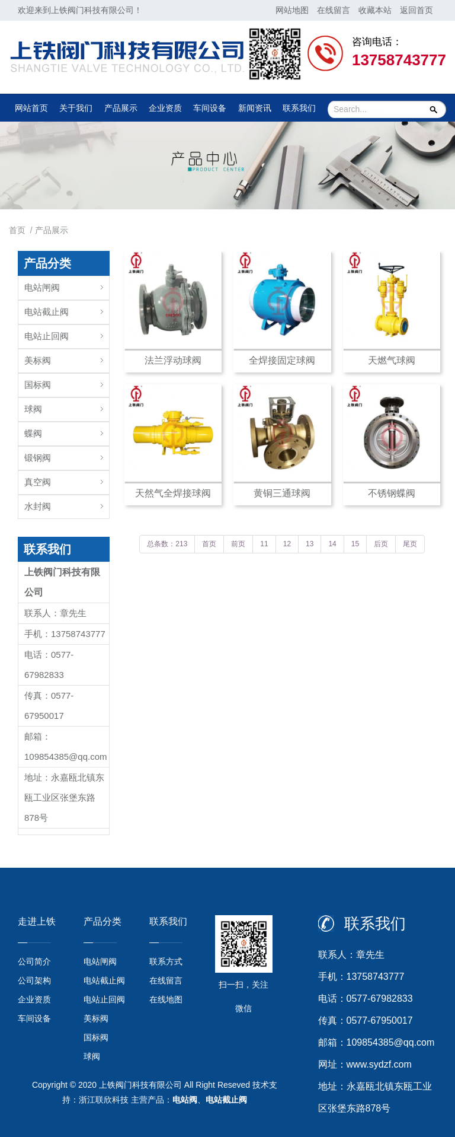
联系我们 (299, 108)
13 (309, 544)
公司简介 (34, 961)
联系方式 (165, 961)
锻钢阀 (37, 458)
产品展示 (120, 108)
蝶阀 (33, 433)
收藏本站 (375, 10)
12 (287, 544)
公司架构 (34, 980)
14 (332, 544)
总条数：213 (167, 544)
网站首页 (31, 108)
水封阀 (37, 506)
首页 (17, 230)
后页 (381, 544)
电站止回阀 (46, 336)
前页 (238, 544)
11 (264, 544)
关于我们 (75, 108)
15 (355, 544)
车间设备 (209, 108)
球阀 (33, 409)
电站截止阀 (46, 312)
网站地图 (292, 10)
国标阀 (37, 385)
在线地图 (165, 999)
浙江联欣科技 (104, 1099)
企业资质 (165, 108)
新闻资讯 (254, 108)
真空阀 (37, 482)
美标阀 (37, 360)
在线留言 (333, 10)
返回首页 (416, 10)
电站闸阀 (42, 287)
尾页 (410, 544)
